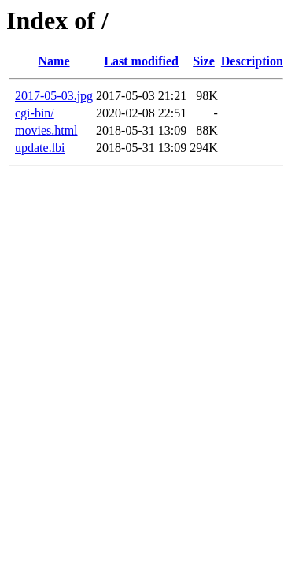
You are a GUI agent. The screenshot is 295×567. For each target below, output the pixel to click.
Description (252, 61)
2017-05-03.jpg (54, 95)
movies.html (46, 130)
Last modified (141, 61)
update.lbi (40, 147)
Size (204, 61)
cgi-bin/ (34, 113)
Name (54, 61)
